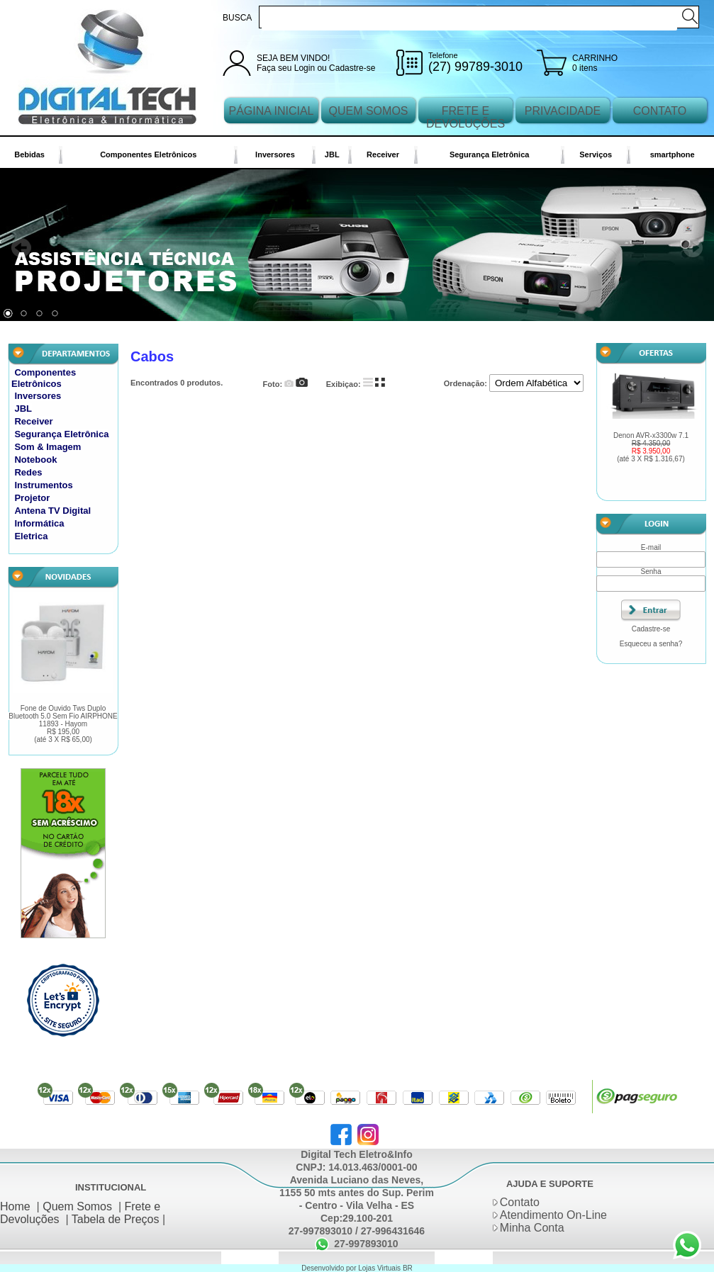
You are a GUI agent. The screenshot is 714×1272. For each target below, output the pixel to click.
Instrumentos (43, 485)
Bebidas (29, 154)
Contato (520, 1202)
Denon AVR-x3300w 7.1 (650, 447)
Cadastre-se (352, 68)
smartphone (672, 154)
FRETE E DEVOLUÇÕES (465, 117)
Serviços (595, 154)
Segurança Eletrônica (489, 154)
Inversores (275, 154)
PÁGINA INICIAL (270, 111)
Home (15, 1206)
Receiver (382, 154)
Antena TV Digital (52, 510)
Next (692, 248)
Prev (21, 248)
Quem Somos (77, 1206)
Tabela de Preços (116, 1219)
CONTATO (660, 111)
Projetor (32, 498)
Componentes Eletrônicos (148, 154)
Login (304, 68)
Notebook (35, 459)
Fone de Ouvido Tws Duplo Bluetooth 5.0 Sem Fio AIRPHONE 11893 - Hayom (63, 723)
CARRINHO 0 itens (595, 63)
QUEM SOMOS (368, 111)
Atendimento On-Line (553, 1215)
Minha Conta (532, 1228)
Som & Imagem (47, 446)
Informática (39, 523)
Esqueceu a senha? (651, 644)
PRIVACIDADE (563, 111)
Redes (28, 472)
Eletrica (31, 536)
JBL (332, 154)
